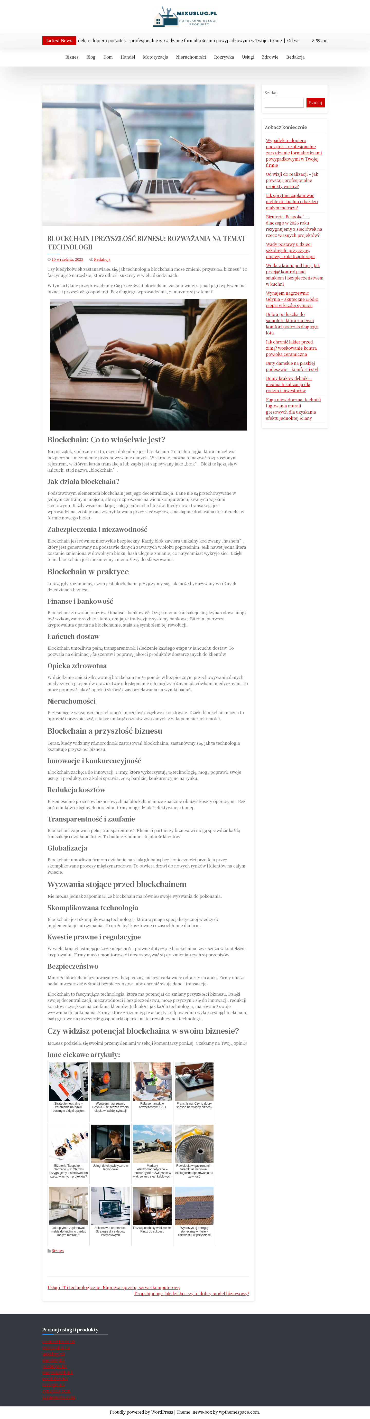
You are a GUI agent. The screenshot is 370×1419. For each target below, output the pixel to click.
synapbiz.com (56, 1391)
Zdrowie (270, 57)
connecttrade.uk (58, 1342)
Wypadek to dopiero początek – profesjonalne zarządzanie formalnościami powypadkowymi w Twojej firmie (294, 152)
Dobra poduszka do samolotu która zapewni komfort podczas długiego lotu (292, 323)
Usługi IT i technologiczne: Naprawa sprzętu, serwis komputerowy (114, 1287)
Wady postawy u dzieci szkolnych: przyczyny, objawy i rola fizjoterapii (290, 250)
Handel (128, 57)
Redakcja (295, 57)
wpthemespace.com (239, 1412)
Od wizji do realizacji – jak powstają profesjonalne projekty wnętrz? (292, 180)
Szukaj (271, 93)
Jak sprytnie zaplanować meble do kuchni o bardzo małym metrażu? (292, 201)
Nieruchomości (191, 57)
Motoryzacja (155, 57)
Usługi (248, 57)
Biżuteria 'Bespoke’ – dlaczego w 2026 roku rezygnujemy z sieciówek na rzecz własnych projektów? (294, 226)
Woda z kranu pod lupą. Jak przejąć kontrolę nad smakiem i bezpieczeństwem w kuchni (294, 275)
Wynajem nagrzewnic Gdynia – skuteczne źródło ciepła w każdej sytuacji (292, 299)
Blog (91, 57)
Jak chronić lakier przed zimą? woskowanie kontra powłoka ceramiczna (291, 348)
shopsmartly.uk (57, 1372)
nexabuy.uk (53, 1354)
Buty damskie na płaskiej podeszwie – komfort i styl (292, 366)
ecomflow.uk (55, 1378)
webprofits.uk (56, 1348)
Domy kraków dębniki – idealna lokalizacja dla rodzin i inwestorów (289, 384)
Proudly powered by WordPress (142, 1412)
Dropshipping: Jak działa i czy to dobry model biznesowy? (191, 1293)
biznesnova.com (58, 1397)
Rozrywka (224, 57)
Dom (108, 57)
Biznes (72, 57)
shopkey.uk (53, 1360)
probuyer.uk (54, 1366)
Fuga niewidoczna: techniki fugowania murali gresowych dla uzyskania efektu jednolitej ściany (293, 409)
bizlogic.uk (53, 1385)
